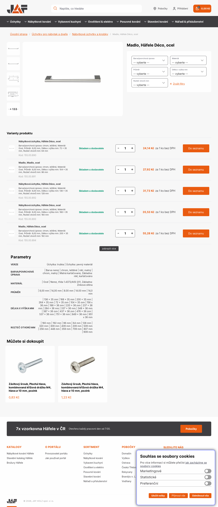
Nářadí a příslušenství (95, 481)
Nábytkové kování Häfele (20, 453)
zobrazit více (109, 248)
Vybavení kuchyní (68, 21)
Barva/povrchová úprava (143, 58)
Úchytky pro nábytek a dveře (50, 34)
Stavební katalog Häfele (19, 458)
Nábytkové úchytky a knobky (90, 34)
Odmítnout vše (200, 495)
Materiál (175, 58)
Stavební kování (156, 21)
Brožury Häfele (15, 462)
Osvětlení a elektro (93, 467)
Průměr (136, 69)
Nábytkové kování (38, 21)
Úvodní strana (18, 34)
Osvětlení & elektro (99, 21)
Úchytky (14, 21)
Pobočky (160, 8)
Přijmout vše (178, 495)
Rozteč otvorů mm (141, 81)
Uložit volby (158, 495)
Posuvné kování (128, 21)
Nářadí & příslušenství (187, 21)
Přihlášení (180, 8)
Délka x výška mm (179, 69)
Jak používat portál (55, 458)
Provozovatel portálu (56, 453)
